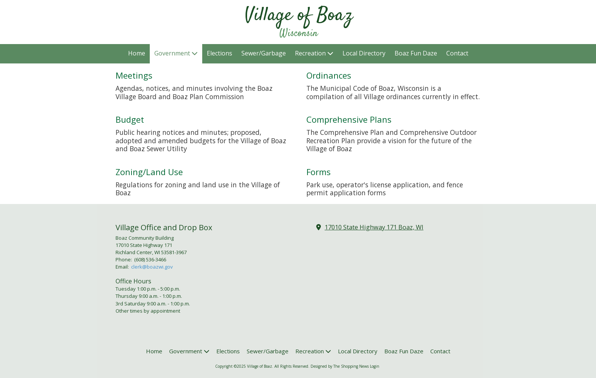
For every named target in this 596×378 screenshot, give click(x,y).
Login (374, 366)
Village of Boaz (299, 15)
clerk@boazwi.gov (152, 266)
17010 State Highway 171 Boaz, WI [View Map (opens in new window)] (374, 227)
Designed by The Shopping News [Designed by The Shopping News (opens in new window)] (340, 366)
